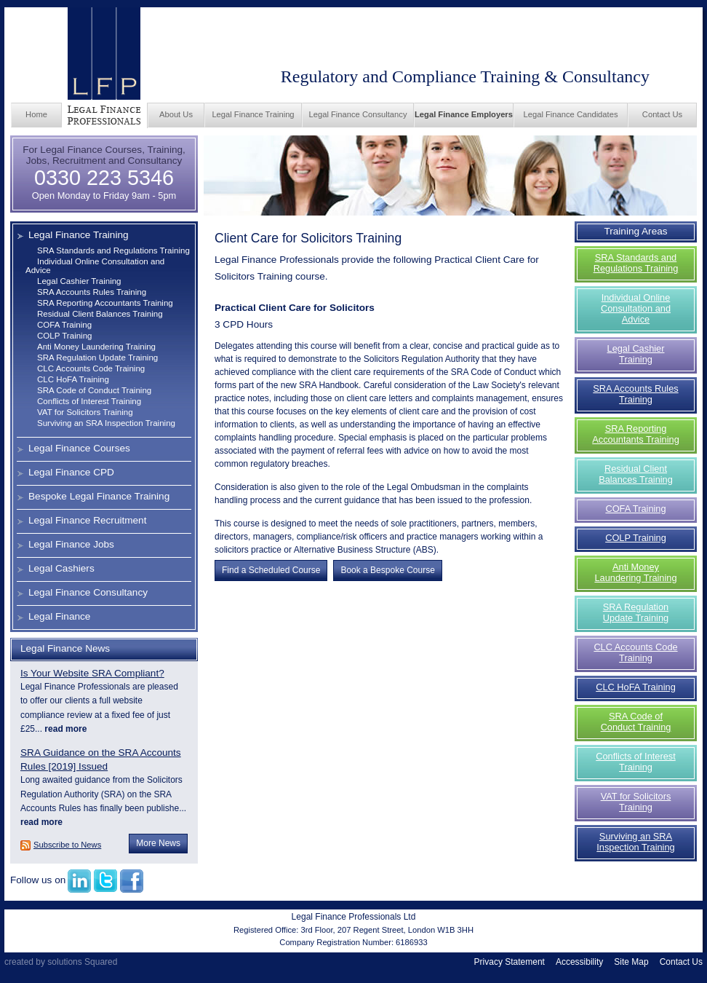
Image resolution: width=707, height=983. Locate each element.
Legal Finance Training (253, 114)
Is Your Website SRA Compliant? (92, 673)
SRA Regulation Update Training (97, 357)
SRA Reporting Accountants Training (105, 303)
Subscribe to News (67, 844)
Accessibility (579, 962)
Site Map (631, 962)
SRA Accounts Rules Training (91, 292)
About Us (176, 114)
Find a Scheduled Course (271, 570)
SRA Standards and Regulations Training (113, 250)
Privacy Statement (509, 962)
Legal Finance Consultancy (358, 114)
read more (64, 729)
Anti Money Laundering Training (96, 346)
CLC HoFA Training (73, 379)
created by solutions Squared (60, 962)
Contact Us (662, 114)
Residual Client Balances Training (100, 313)
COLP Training (64, 335)
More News (158, 843)
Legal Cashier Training (79, 281)
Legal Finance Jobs (71, 544)
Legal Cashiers (61, 568)
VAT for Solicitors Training (85, 412)
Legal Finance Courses (79, 448)
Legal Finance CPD (71, 472)
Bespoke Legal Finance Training (98, 496)
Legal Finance (59, 616)
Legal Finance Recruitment (87, 520)
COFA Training (64, 324)
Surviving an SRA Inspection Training (106, 423)
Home (36, 114)
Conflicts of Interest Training (89, 401)
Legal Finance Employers (464, 114)
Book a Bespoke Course (387, 570)
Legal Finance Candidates (571, 114)
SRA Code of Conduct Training (94, 390)
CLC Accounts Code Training (91, 368)
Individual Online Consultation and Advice (636, 308)
